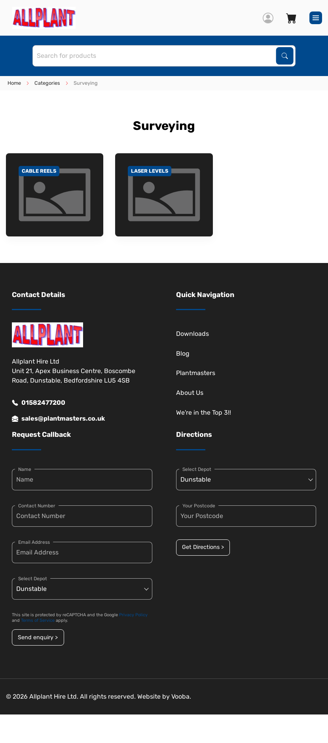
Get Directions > (203, 547)
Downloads (192, 333)
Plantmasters (195, 373)
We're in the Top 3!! (203, 412)
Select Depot (32, 578)
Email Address (34, 542)
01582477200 (38, 403)
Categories (47, 83)
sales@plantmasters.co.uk (58, 418)
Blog (183, 353)
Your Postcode (198, 506)
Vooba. (181, 696)
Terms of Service (38, 620)
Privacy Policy (133, 614)
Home (14, 83)
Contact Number (36, 506)
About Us (189, 392)
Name (24, 469)
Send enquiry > (38, 637)
